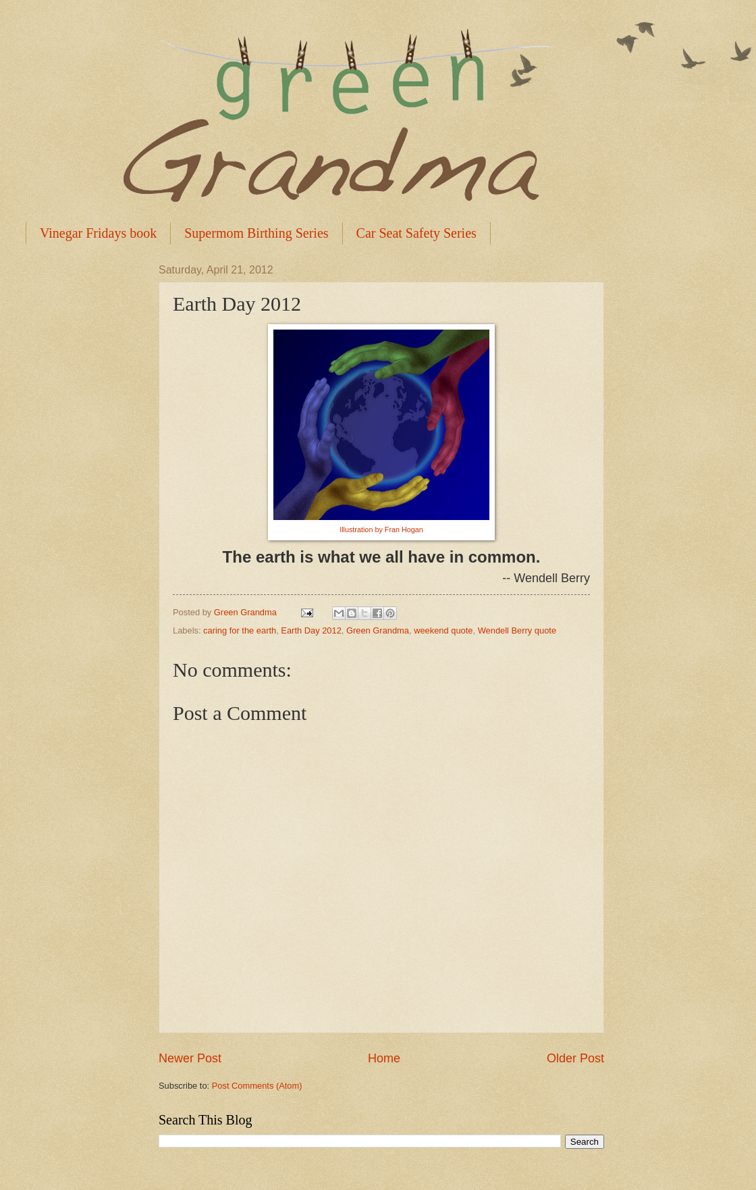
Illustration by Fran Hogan (381, 529)
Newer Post (190, 1058)
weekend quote (443, 630)
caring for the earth (239, 630)
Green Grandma (377, 630)
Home (384, 1058)
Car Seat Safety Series (416, 233)
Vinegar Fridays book (98, 233)
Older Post (575, 1058)
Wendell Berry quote (517, 630)
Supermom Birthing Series (256, 233)
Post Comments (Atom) (257, 1086)
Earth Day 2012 (311, 630)
